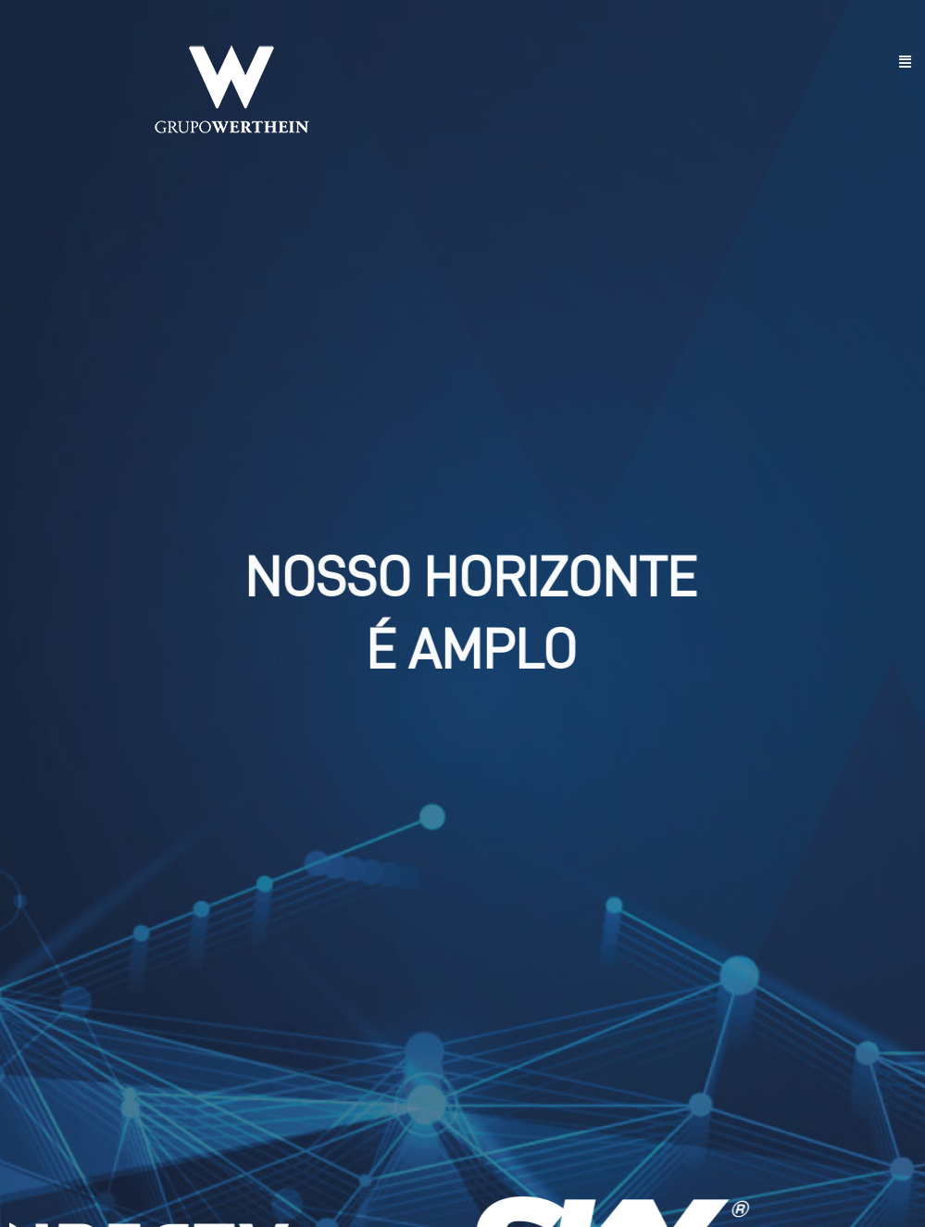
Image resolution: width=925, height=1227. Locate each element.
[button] (905, 62)
